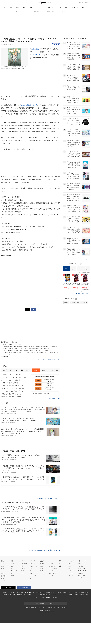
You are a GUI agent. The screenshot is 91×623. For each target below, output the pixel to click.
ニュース (2, 7)
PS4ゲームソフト (86, 290)
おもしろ (50, 7)
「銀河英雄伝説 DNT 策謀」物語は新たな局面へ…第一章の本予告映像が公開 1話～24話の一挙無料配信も (30, 346)
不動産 (76, 595)
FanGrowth (32, 592)
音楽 (12, 568)
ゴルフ (22, 571)
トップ (4, 370)
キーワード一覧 (82, 571)
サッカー (23, 568)
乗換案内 (71, 595)
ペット (41, 571)
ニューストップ (80, 2)
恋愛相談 (45, 595)
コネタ (41, 566)
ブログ (70, 592)
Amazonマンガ (73, 290)
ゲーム (32, 568)
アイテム (65, 592)
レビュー (32, 563)
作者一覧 (80, 566)
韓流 (12, 573)
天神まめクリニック (51, 592)
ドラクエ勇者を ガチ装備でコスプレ (12, 385)
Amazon (66, 324)
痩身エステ (48, 597)
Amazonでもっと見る (82, 315)
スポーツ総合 (24, 563)
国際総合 (3, 576)
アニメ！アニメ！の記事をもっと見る (49, 359)
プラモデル (80, 290)
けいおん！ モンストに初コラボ (11, 380)
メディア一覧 (81, 568)
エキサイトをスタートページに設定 (45, 603)
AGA (43, 597)
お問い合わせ (64, 607)
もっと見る (86, 281)
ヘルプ (79, 578)
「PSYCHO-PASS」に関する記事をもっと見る (46, 498)
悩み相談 (39, 595)
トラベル (51, 571)
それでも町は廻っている (29, 105)
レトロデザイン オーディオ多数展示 (12, 388)
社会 (2, 563)
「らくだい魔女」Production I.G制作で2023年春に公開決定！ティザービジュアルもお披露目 (27, 350)
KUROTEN (12, 592)
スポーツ (32, 7)
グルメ (32, 573)
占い (50, 595)
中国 (2, 578)
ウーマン (55, 595)
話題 (60, 566)
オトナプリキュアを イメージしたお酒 (13, 377)
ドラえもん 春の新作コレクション (12, 394)
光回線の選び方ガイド (22, 592)
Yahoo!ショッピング (82, 324)
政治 (2, 568)
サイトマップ (81, 575)
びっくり (42, 563)
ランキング (75, 7)
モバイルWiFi (27, 595)
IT (30, 571)
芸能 (24, 7)
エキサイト (87, 2)
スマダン (51, 563)
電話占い (75, 592)
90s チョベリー (53, 573)
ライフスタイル (53, 568)
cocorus (34, 595)
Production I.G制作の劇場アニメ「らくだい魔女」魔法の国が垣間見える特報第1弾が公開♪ (26, 348)
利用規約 (31, 607)
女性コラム (52, 566)
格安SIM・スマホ (83, 592)
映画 (12, 566)
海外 (17, 7)
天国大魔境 (35, 49)
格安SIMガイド (7, 595)
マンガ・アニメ (34, 566)
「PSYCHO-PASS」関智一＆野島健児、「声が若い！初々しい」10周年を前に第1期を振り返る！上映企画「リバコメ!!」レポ (30, 353)
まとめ (3, 571)
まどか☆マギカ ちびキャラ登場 (11, 374)
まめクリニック (40, 592)
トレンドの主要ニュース (52, 398)
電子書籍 (55, 597)
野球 (22, 566)
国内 (11, 7)
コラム (59, 7)
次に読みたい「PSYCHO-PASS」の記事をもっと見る (44, 550)
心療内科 (59, 592)
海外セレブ (14, 571)
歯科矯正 (82, 595)
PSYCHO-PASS (36, 55)
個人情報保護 (51, 607)
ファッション (33, 575)
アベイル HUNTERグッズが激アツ (12, 391)
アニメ (66, 290)
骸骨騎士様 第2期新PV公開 (9, 383)
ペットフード (37, 597)
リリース (80, 563)
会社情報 (26, 607)
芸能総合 (13, 563)
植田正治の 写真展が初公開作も (11, 396)
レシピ (60, 595)
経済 (2, 566)
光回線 (13, 595)
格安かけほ (19, 595)
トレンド (41, 7)
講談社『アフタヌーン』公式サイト (12, 344)
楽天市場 (72, 324)
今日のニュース (86, 7)
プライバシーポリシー (41, 607)
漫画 (66, 7)
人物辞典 (80, 573)
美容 (87, 595)
